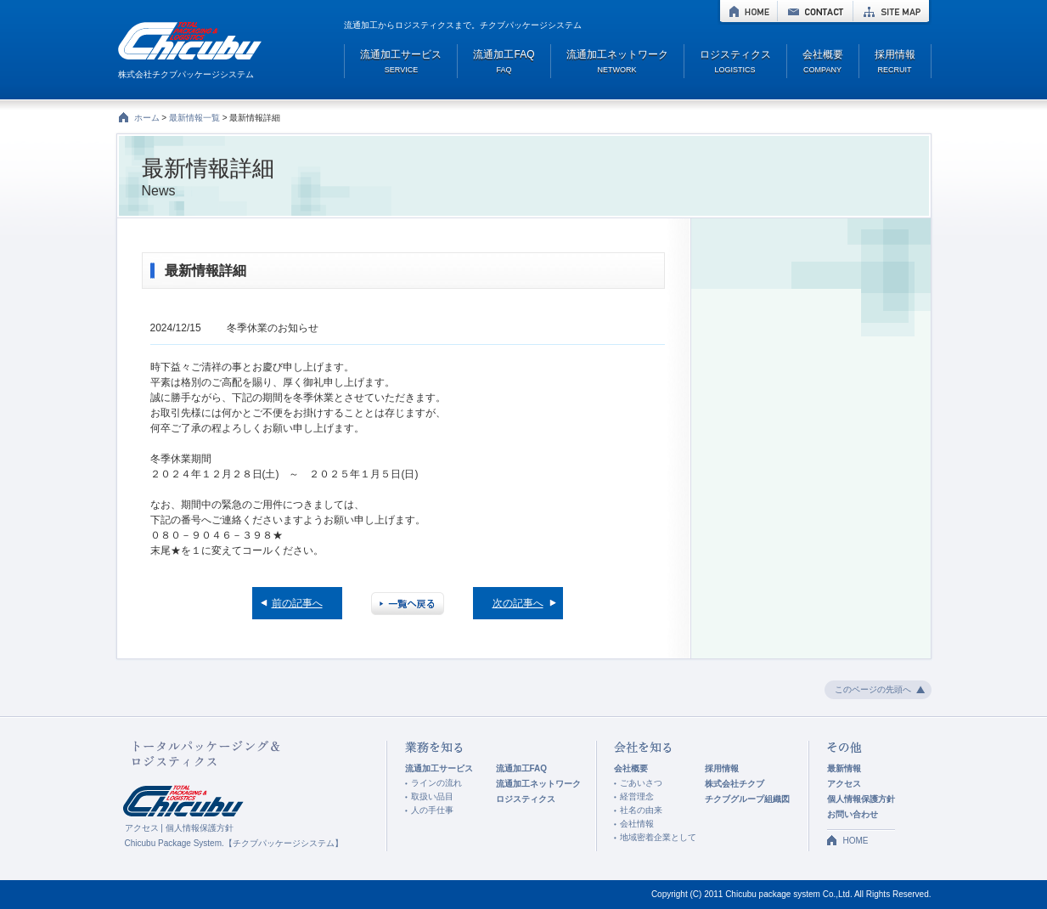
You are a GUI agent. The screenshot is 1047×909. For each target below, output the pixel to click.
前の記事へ (297, 603)
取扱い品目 (432, 796)
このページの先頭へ (873, 689)
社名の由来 (641, 810)
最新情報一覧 (194, 117)
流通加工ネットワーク (538, 783)
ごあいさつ (641, 783)
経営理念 (637, 796)
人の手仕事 (432, 810)
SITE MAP (891, 11)
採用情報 (722, 768)
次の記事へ (518, 603)
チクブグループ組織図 (747, 799)
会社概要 (631, 768)
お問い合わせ (852, 814)
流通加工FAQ (522, 768)
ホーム (147, 117)
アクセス (142, 828)
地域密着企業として (658, 837)
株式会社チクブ (734, 783)
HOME (748, 11)
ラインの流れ (436, 783)
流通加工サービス (439, 768)
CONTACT (815, 11)
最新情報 (844, 768)
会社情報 (637, 823)
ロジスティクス (525, 799)
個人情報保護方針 (200, 828)
